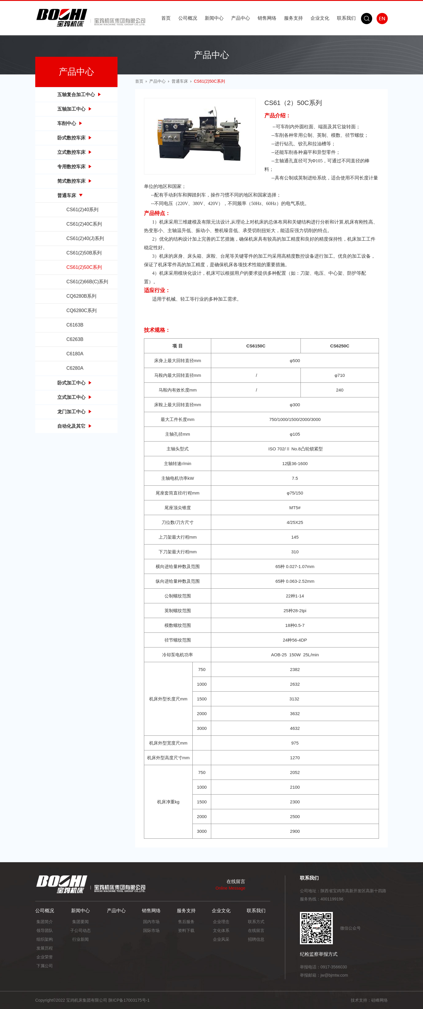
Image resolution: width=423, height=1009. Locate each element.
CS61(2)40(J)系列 (85, 238)
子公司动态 (80, 930)
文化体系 (221, 930)
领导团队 (44, 930)
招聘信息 (256, 939)
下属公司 (44, 965)
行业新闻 (80, 939)
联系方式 (256, 921)
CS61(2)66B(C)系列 (87, 281)
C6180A (74, 353)
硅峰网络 (379, 1000)
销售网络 (267, 18)
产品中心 (240, 18)
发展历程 (44, 948)
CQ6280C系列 (81, 310)
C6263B (74, 339)
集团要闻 (80, 921)
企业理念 (221, 921)
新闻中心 (214, 18)
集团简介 (44, 921)
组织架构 (44, 939)
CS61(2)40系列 (82, 209)
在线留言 (256, 930)
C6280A (74, 368)
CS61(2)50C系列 (84, 267)
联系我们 (346, 18)
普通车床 (180, 81)
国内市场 (151, 921)
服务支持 (293, 18)
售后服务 (186, 921)
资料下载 (186, 930)
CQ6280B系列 (81, 296)
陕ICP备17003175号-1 (129, 1000)
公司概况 (187, 18)
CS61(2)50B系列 (84, 252)
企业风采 (221, 939)
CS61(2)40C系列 (84, 224)
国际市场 (151, 930)
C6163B (74, 324)
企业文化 (319, 18)
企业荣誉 (44, 957)
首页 (166, 18)
